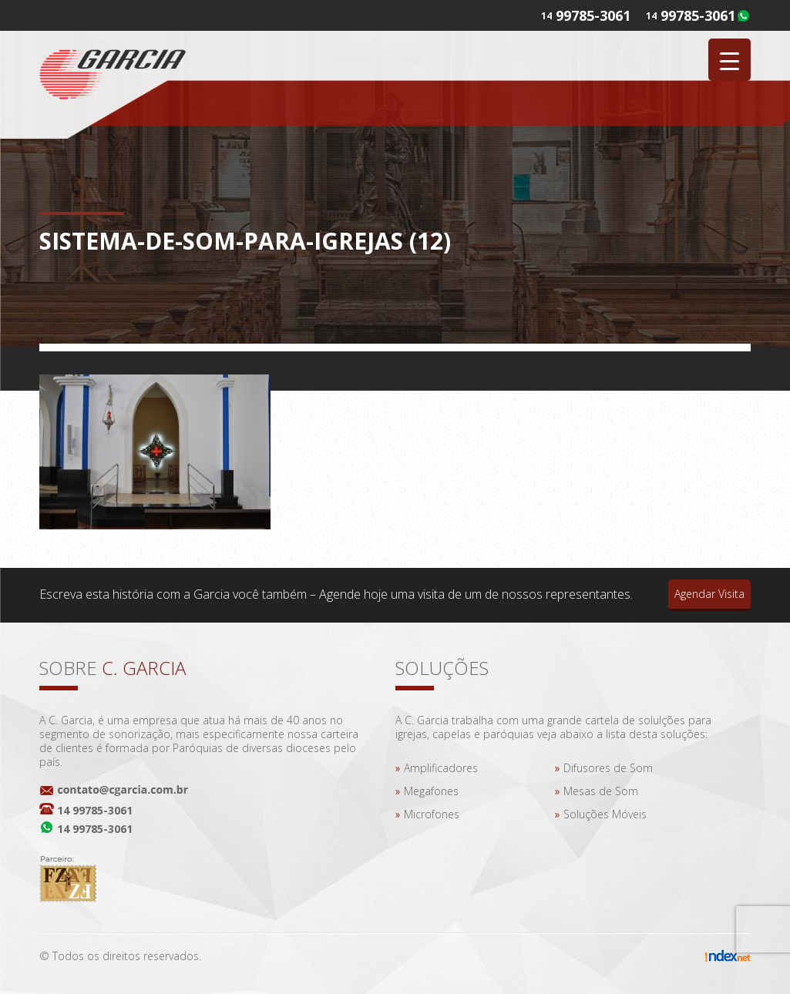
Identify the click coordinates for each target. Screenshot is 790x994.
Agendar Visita (709, 593)
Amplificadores (441, 768)
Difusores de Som (608, 768)
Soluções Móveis (605, 814)
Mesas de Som (600, 791)
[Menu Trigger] (729, 60)
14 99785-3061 (95, 810)
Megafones (431, 791)
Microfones (431, 814)
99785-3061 (698, 15)
